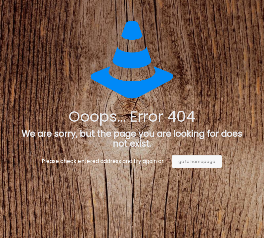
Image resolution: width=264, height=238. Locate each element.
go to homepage (196, 161)
